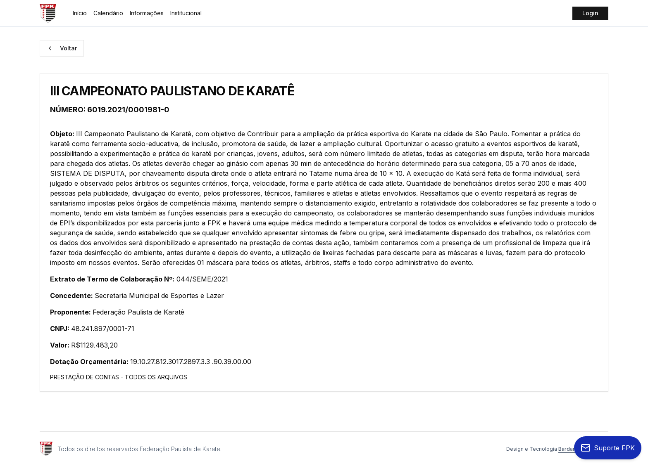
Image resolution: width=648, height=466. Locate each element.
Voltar (62, 48)
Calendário (108, 13)
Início (80, 13)
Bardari (567, 449)
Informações (147, 13)
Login (590, 13)
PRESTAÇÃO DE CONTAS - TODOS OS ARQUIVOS (118, 377)
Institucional (186, 13)
